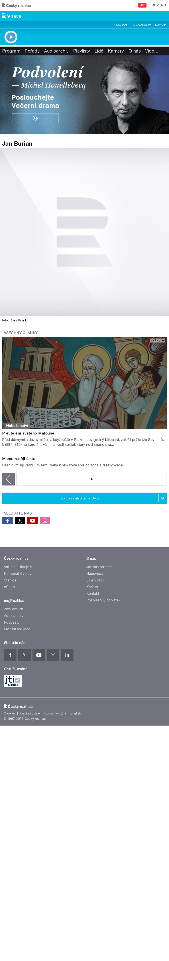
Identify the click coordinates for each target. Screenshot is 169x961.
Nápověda (94, 666)
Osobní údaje (30, 805)
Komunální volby (17, 666)
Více (152, 51)
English (75, 805)
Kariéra (92, 679)
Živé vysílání (14, 701)
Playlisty (81, 51)
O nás (134, 51)
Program (120, 24)
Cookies (10, 805)
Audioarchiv (141, 24)
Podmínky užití (55, 805)
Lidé (99, 51)
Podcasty (12, 714)
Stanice (10, 672)
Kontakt (92, 686)
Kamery (161, 24)
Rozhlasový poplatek (103, 692)
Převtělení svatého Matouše (28, 433)
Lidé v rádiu (96, 672)
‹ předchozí (8, 571)
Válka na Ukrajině (18, 659)
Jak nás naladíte (99, 659)
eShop (9, 679)
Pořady (32, 51)
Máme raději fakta (18, 550)
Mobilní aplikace (17, 721)
